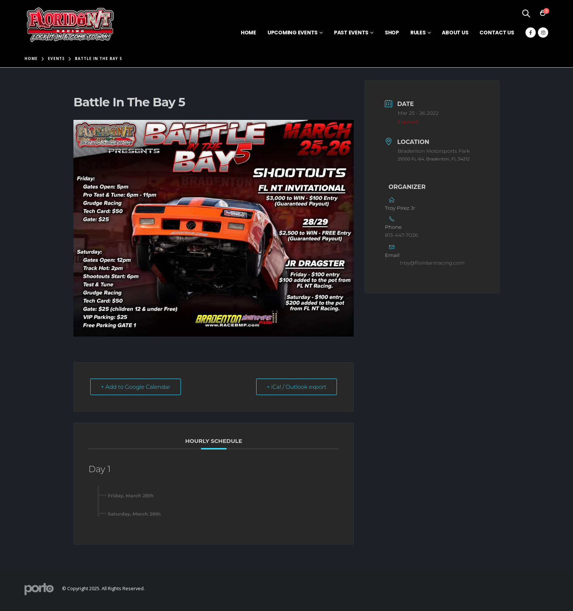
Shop (392, 32)
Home (248, 32)
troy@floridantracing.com (432, 262)
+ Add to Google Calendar (135, 386)
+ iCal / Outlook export (297, 386)
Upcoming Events (292, 32)
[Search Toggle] (526, 13)
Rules (418, 32)
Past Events (351, 32)
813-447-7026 (401, 235)
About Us (455, 32)
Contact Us (496, 32)
